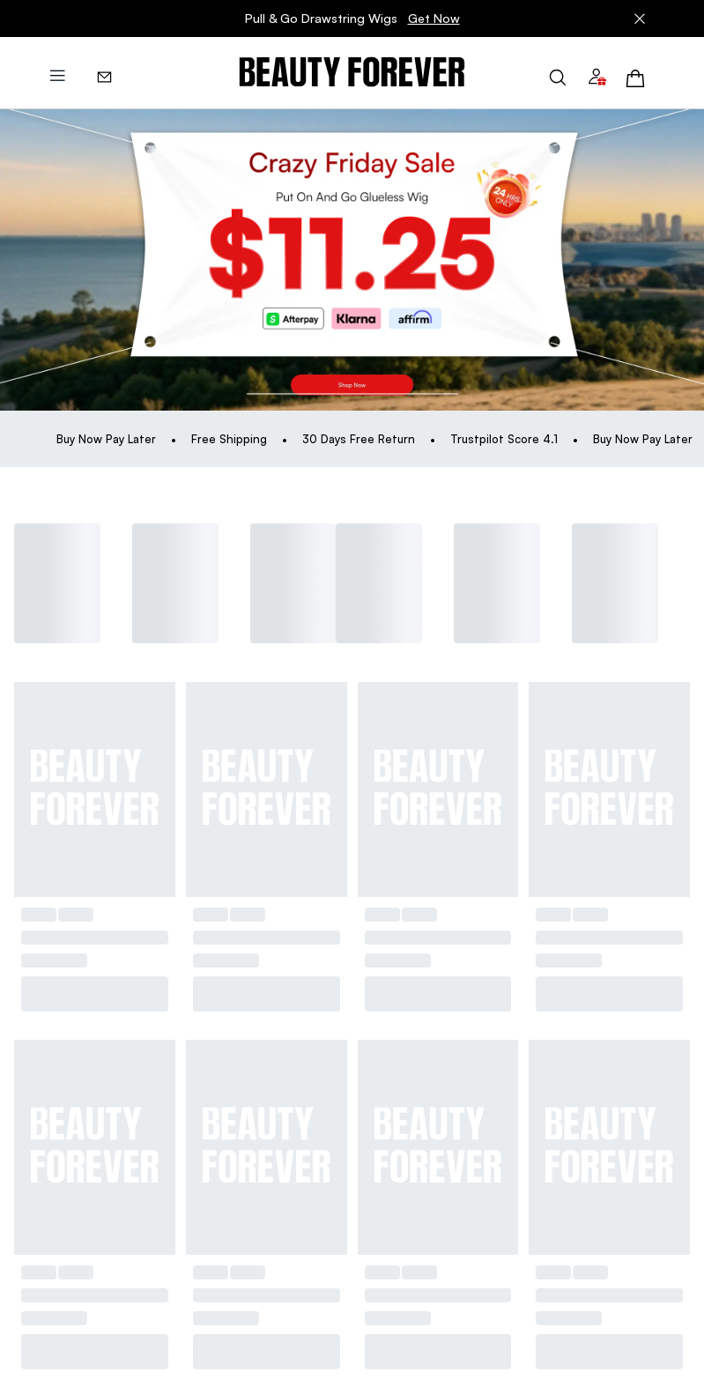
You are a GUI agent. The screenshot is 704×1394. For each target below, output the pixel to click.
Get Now (434, 18)
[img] (352, 72)
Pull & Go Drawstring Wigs (352, 18)
